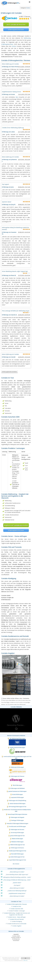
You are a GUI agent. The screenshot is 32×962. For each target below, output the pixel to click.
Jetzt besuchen (16, 24)
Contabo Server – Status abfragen (17, 917)
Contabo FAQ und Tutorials (17, 919)
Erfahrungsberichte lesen (16, 29)
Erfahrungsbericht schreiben (9, 371)
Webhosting (27, 38)
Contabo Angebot (16, 926)
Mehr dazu (25, 960)
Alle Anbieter (16, 864)
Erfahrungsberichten (7, 44)
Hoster (28, 8)
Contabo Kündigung (17, 921)
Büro (17, 97)
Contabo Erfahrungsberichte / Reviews (17, 904)
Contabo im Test (17, 906)
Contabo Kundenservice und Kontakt (16, 923)
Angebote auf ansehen (16, 525)
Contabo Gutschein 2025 (16, 908)
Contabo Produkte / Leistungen (17, 911)
